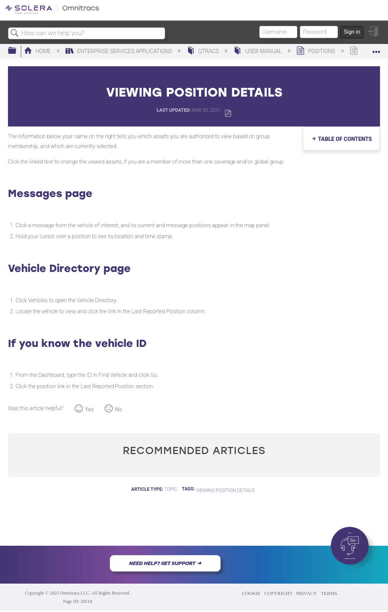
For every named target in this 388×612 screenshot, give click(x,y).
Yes (89, 409)
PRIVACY (306, 593)
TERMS (329, 593)
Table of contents (343, 139)
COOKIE (251, 593)
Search (15, 33)
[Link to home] (52, 12)
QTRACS (203, 51)
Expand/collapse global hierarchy (17, 51)
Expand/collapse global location (376, 48)
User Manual (258, 51)
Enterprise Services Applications (119, 51)
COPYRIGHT (278, 593)
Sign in (352, 32)
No (118, 409)
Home (38, 51)
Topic (170, 489)
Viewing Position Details (225, 490)
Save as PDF (228, 113)
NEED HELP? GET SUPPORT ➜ (165, 563)
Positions (316, 51)
